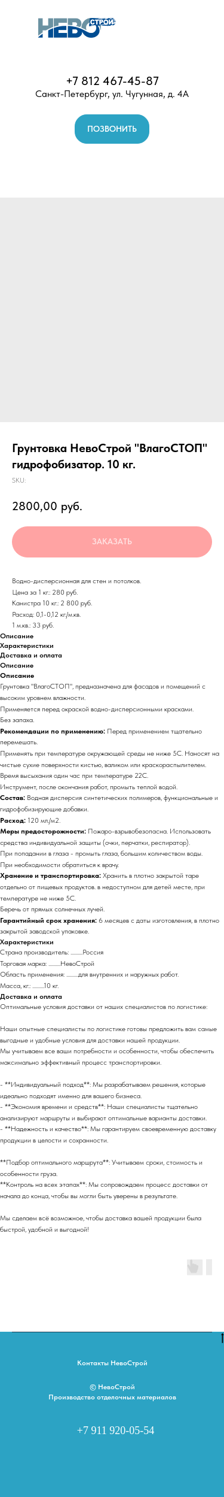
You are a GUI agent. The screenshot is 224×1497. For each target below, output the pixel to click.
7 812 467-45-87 (115, 81)
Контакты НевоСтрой (112, 1363)
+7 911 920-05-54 (115, 1431)
